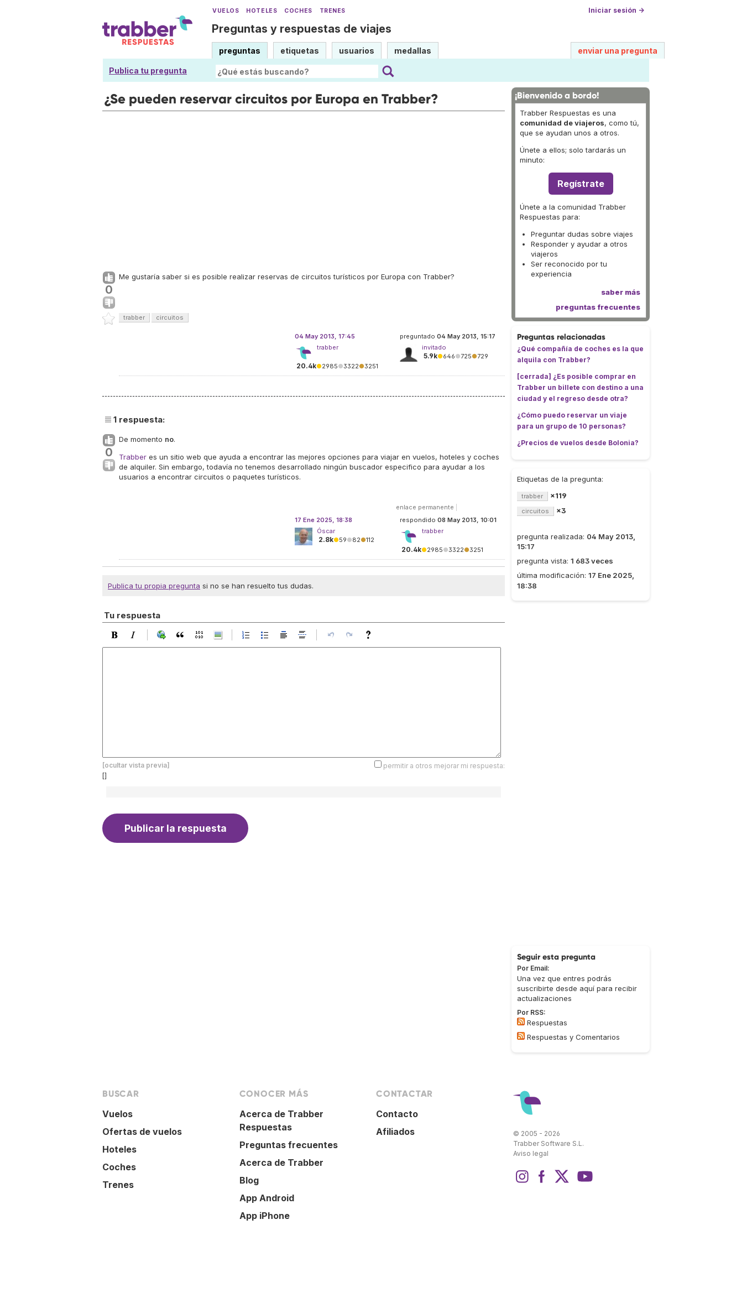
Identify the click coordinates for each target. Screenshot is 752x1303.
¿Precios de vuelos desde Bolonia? (578, 443)
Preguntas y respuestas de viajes (301, 28)
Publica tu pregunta (148, 70)
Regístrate (580, 183)
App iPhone (264, 1215)
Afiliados (395, 1131)
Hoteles (261, 10)
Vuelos (225, 10)
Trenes (333, 10)
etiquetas (299, 50)
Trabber (133, 456)
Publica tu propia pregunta (154, 585)
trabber (134, 317)
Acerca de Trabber (281, 1162)
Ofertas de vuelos (142, 1131)
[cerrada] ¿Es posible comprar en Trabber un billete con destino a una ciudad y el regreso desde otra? (580, 387)
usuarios (356, 50)
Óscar (326, 531)
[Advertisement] (303, 188)
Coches (298, 10)
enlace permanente (425, 507)
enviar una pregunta (617, 50)
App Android (266, 1197)
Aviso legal (531, 1153)
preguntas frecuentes (598, 307)
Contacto (397, 1113)
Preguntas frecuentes (288, 1144)
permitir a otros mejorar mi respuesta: (444, 766)
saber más (620, 292)
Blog (249, 1180)
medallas (412, 50)
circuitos (170, 317)
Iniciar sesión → (616, 10)
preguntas (239, 50)
